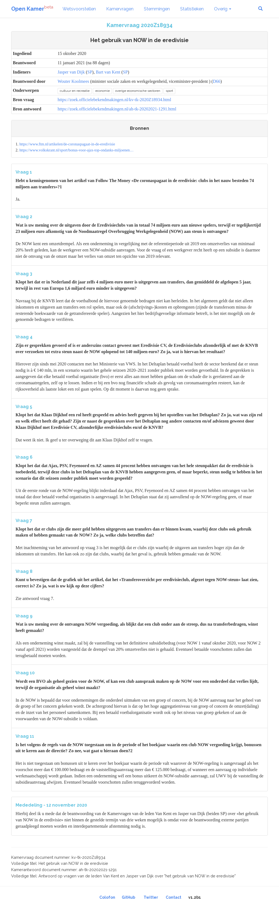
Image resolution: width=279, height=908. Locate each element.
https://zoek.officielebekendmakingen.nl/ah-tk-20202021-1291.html (117, 109)
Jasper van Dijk (71, 72)
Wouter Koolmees (73, 81)
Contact (173, 897)
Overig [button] (222, 8)
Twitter (151, 897)
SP (89, 72)
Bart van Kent (108, 72)
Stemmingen (157, 8)
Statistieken (192, 8)
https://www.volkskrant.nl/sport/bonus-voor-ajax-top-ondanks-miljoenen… (76, 150)
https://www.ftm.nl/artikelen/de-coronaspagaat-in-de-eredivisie (67, 144)
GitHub (128, 897)
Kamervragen (119, 8)
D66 (217, 81)
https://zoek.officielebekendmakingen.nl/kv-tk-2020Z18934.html (114, 99)
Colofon (107, 897)
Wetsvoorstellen (79, 8)
